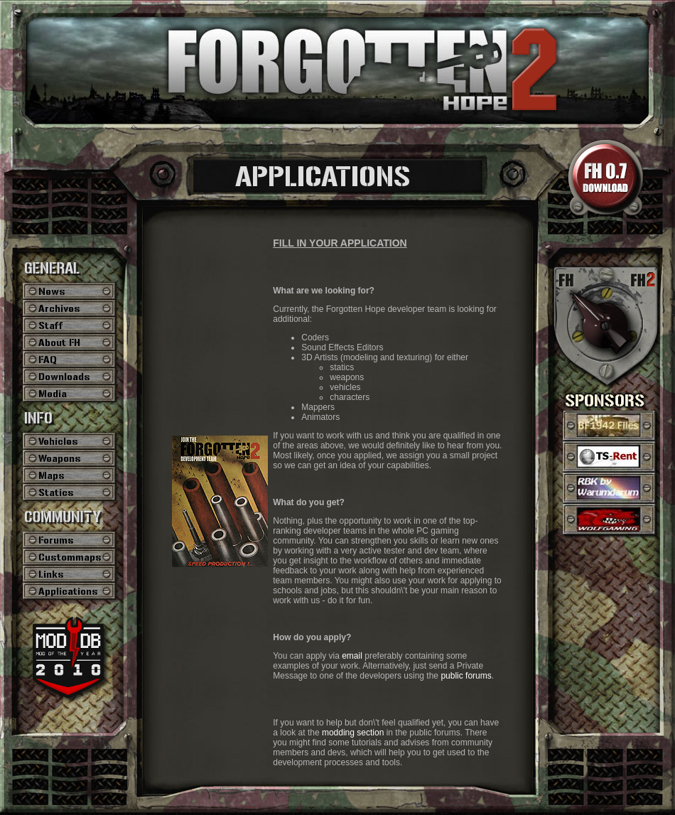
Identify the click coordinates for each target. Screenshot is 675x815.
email (352, 656)
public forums (466, 676)
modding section (353, 733)
